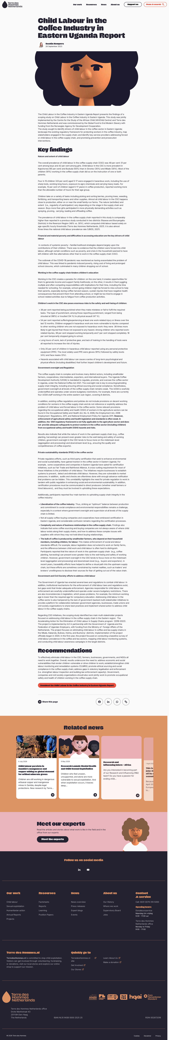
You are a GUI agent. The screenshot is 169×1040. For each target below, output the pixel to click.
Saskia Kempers (55, 44)
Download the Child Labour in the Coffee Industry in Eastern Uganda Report (77, 685)
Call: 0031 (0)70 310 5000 (147, 902)
